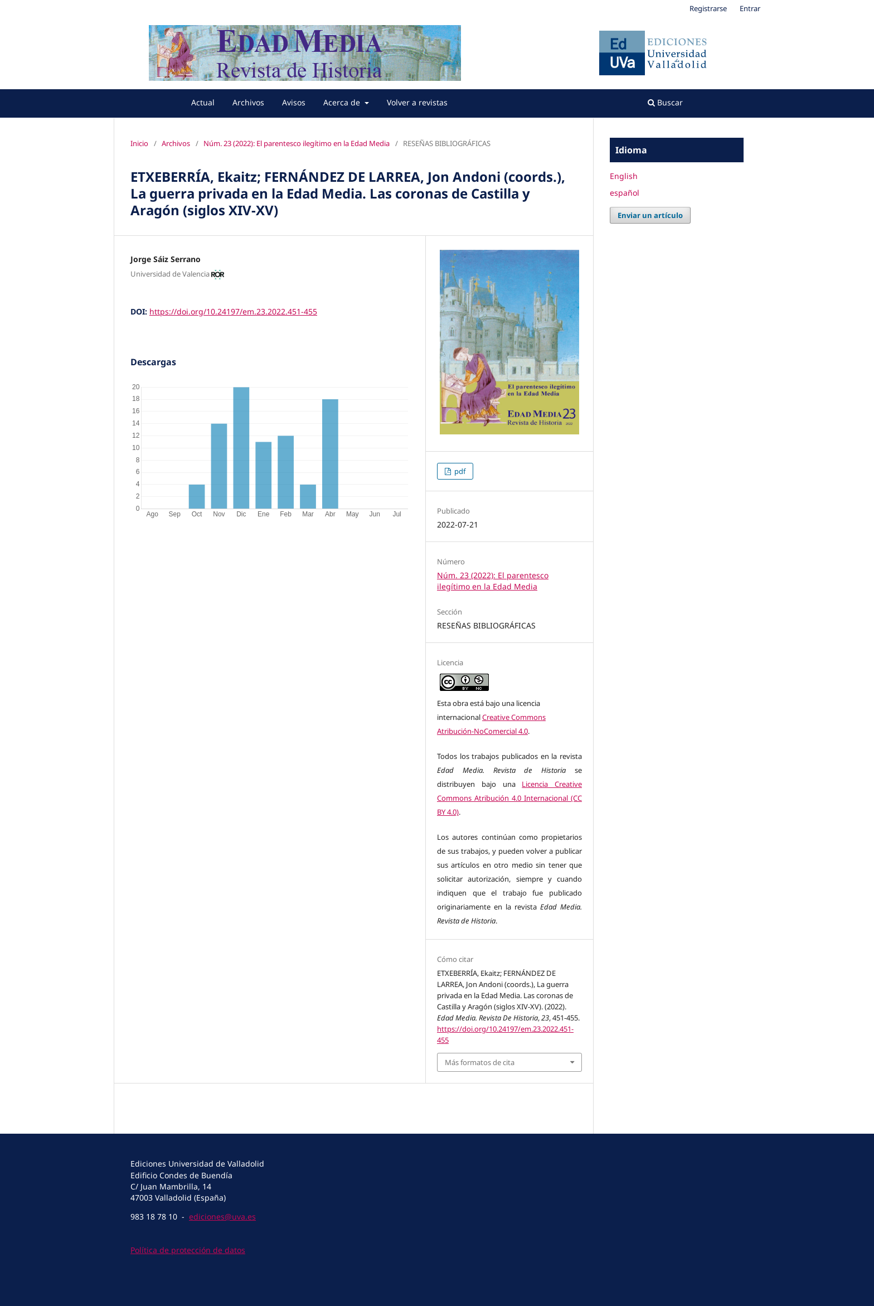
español (624, 192)
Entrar (750, 8)
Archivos (248, 102)
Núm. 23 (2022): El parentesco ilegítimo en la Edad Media (296, 143)
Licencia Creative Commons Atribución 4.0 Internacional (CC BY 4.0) (509, 798)
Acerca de (342, 102)
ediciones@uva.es (222, 1216)
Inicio (139, 143)
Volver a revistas (417, 102)
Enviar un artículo (650, 215)
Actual (203, 102)
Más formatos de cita (479, 1062)
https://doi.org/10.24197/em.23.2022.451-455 (233, 311)
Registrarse (708, 8)
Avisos (293, 102)
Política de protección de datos (187, 1250)
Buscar (665, 102)
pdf (459, 471)
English (624, 176)
